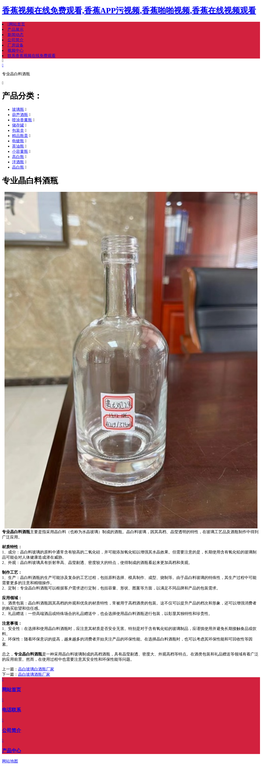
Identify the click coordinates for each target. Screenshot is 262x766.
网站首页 (16, 24)
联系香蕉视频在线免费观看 (32, 56)
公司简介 (16, 40)
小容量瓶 (20, 151)
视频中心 (16, 50)
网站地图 (10, 761)
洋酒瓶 (18, 162)
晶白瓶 (18, 167)
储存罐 (18, 125)
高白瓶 (18, 157)
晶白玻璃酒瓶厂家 (34, 674)
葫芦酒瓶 (20, 115)
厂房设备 (16, 45)
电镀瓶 (18, 141)
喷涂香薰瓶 (22, 120)
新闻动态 (16, 35)
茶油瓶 (18, 146)
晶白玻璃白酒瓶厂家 (36, 669)
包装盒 (18, 130)
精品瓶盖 (20, 136)
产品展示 (16, 29)
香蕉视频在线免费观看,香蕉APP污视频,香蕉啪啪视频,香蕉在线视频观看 (129, 10)
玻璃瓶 (18, 109)
